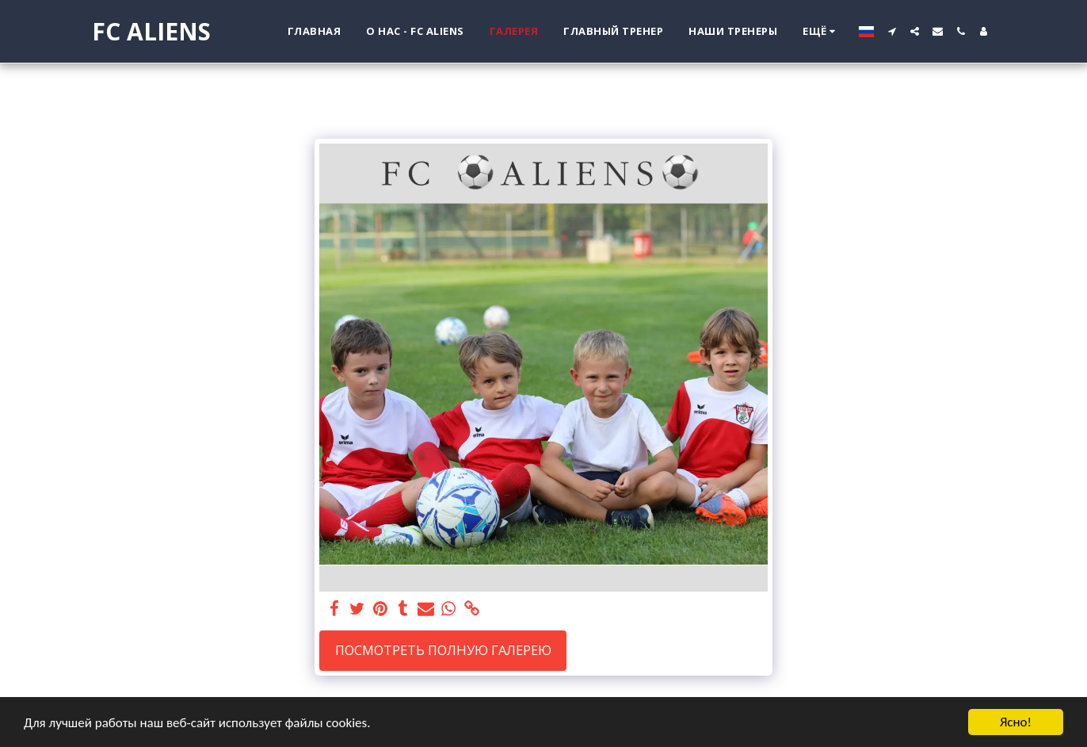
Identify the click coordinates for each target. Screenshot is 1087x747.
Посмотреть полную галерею (443, 650)
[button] (891, 31)
